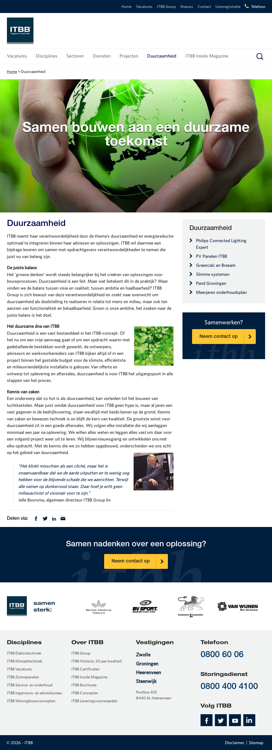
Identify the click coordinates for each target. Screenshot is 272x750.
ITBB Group (166, 6)
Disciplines (46, 56)
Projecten (129, 56)
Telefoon (258, 6)
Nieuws (186, 6)
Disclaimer (234, 742)
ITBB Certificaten (85, 669)
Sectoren (75, 56)
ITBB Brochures (84, 685)
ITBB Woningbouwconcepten (31, 701)
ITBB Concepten (84, 693)
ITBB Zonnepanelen (23, 677)
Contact (204, 6)
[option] (98, 606)
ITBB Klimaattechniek (24, 661)
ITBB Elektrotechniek (24, 653)
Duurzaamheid (161, 56)
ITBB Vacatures (19, 669)
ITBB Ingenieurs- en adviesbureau (34, 693)
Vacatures (144, 6)
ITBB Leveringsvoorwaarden (94, 701)
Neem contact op (227, 336)
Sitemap (256, 742)
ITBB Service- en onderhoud (29, 685)
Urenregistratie (227, 6)
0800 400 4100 (229, 687)
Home (126, 6)
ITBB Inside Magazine (206, 56)
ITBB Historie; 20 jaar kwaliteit (96, 661)
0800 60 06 (222, 655)
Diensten (101, 56)
